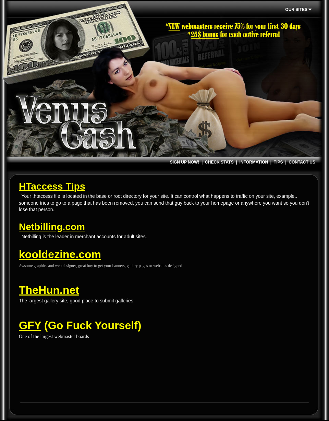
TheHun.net (49, 290)
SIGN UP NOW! (184, 162)
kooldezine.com (60, 254)
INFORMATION (253, 162)
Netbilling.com (52, 226)
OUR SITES (299, 9)
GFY (30, 325)
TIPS (278, 162)
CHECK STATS (219, 162)
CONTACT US (302, 162)
